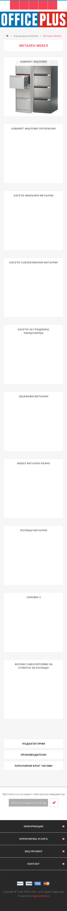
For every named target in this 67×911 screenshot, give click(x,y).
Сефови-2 (33, 597)
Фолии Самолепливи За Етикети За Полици (34, 665)
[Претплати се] (28, 803)
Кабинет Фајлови (33, 61)
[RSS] (38, 814)
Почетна (7, 36)
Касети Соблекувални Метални (33, 262)
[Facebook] (29, 814)
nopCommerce (40, 896)
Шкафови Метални (33, 396)
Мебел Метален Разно (33, 463)
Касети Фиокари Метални (33, 195)
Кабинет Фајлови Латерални (33, 128)
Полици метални (33, 530)
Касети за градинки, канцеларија (33, 331)
